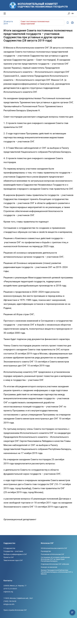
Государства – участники (13, 551)
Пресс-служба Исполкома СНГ (15, 610)
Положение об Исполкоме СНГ (52, 554)
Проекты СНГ (9, 557)
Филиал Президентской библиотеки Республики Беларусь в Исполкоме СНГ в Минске (57, 572)
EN (73, 13)
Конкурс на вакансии (49, 567)
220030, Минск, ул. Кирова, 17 (15, 586)
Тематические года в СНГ (13, 560)
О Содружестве (9, 548)
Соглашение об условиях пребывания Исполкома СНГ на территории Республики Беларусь (55, 559)
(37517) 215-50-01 (10, 589)
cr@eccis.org (8, 592)
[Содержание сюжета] (72, 612)
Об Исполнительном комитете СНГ (54, 548)
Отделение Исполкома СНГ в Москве (55, 564)
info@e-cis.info (9, 604)
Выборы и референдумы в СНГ (15, 554)
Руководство (46, 551)
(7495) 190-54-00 (10, 601)
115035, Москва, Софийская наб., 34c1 (18, 598)
